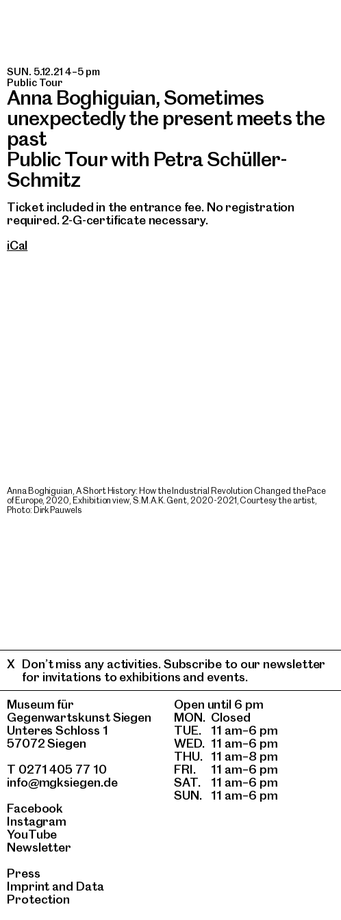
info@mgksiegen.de (62, 782)
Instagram (36, 821)
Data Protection (55, 892)
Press (23, 873)
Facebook (35, 808)
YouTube (32, 834)
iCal (17, 245)
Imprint (28, 886)
